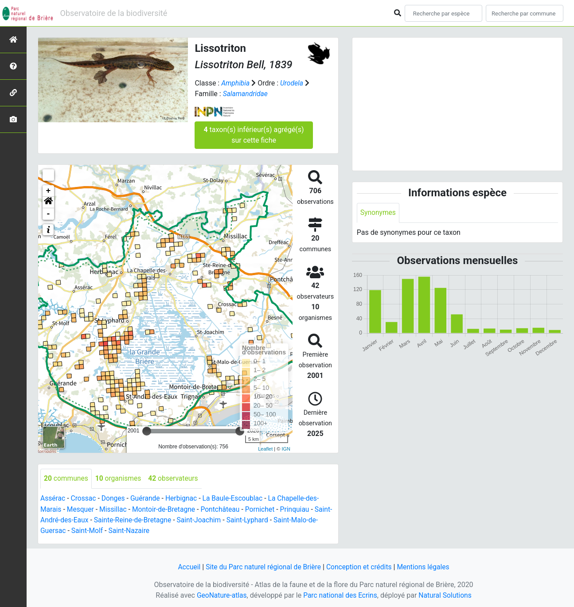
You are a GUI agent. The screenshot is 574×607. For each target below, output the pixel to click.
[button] (48, 202)
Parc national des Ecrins (340, 594)
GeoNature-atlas (220, 594)
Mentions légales (426, 566)
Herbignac (184, 498)
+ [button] (48, 190)
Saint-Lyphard (270, 519)
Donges (115, 498)
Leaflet (265, 448)
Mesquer (81, 509)
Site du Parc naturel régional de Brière (262, 566)
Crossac (84, 498)
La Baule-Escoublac (236, 498)
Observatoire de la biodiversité (114, 13)
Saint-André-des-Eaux (74, 519)
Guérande (147, 498)
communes (66, 478)
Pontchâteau (224, 509)
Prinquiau (300, 509)
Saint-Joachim (220, 519)
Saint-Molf (98, 530)
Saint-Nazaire (141, 530)
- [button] (48, 213)
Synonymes (378, 213)
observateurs (175, 478)
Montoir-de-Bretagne (166, 509)
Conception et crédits (360, 566)
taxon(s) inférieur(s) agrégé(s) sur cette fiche (253, 134)
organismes (119, 478)
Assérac (53, 498)
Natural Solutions (446, 594)
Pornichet (265, 509)
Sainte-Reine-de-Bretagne (152, 519)
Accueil (186, 566)
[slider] (146, 430)
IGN (285, 448)
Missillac (115, 509)
